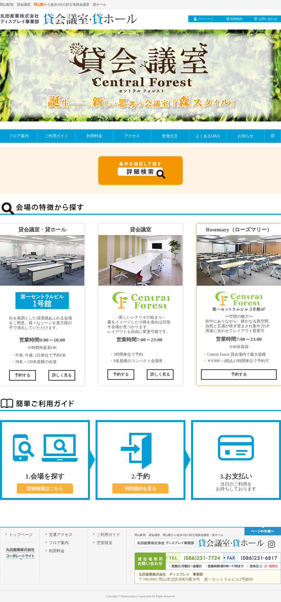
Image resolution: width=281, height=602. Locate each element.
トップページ (21, 535)
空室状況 (104, 543)
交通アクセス (60, 535)
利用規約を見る (140, 488)
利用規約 (235, 19)
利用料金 (94, 136)
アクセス (132, 136)
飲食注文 (170, 136)
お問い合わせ (265, 19)
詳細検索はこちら (45, 488)
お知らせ (245, 136)
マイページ (204, 19)
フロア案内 (19, 136)
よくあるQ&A (208, 136)
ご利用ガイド (56, 136)
